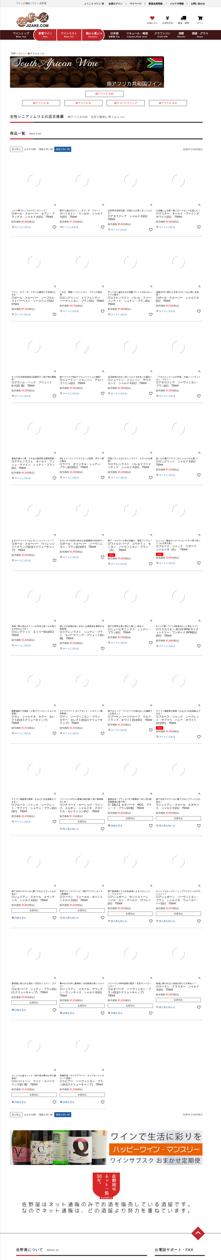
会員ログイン (115, 3)
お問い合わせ (198, 3)
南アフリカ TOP (104, 93)
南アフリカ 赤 (41, 103)
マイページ (135, 3)
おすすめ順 (30, 149)
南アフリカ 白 (83, 103)
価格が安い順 (46, 149)
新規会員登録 (155, 3)
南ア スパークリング (125, 103)
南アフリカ (33, 53)
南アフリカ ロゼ (168, 103)
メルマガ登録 (177, 3)
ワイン (21, 53)
